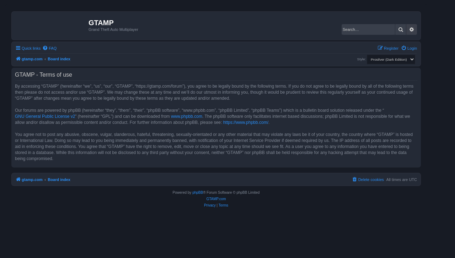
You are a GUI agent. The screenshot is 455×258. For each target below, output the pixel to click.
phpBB (197, 192)
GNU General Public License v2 (45, 116)
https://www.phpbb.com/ (245, 122)
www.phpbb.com (186, 116)
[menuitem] (49, 48)
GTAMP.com (216, 199)
